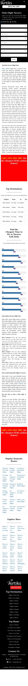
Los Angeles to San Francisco (14, 636)
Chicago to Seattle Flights (5, 493)
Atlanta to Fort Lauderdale (14, 639)
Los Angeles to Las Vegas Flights (13, 478)
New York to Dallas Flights (12, 509)
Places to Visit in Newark (20, 569)
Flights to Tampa (14, 612)
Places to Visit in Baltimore (5, 562)
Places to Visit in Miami (20, 537)
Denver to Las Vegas (14, 633)
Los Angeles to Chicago (14, 647)
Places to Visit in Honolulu (5, 555)
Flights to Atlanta (14, 601)
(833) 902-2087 (14, 6)
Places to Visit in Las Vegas (5, 528)
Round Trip (6, 22)
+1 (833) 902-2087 (17, 659)
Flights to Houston (14, 604)
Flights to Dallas (14, 606)
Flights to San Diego (14, 615)
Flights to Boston (14, 618)
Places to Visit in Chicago (20, 546)
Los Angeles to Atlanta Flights (5, 510)
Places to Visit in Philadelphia (21, 562)
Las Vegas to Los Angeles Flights (5, 478)
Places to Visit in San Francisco (13, 538)
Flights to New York (14, 595)
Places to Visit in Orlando (20, 555)
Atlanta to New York (14, 645)
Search (14, 59)
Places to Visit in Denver (5, 569)
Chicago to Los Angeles (5, 502)
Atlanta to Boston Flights (12, 502)
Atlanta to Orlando (14, 625)
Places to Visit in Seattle (5, 546)
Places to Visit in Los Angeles (12, 529)
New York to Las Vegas (20, 492)
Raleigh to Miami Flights (21, 485)
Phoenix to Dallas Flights (12, 470)
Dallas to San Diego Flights (21, 501)
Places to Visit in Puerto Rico (12, 547)
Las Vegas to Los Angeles (14, 628)
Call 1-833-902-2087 (12, 158)
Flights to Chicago (14, 609)
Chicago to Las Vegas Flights (13, 486)
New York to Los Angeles (14, 631)
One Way (14, 22)
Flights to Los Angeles (14, 598)
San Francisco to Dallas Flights (21, 509)
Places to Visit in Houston (12, 562)
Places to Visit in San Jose (12, 569)
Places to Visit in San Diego (21, 528)
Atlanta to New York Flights (5, 470)
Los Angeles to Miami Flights (13, 494)
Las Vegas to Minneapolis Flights (20, 470)
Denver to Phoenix (14, 642)
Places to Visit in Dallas (12, 555)
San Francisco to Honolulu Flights (21, 477)
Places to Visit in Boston (5, 537)
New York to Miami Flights (5, 486)
